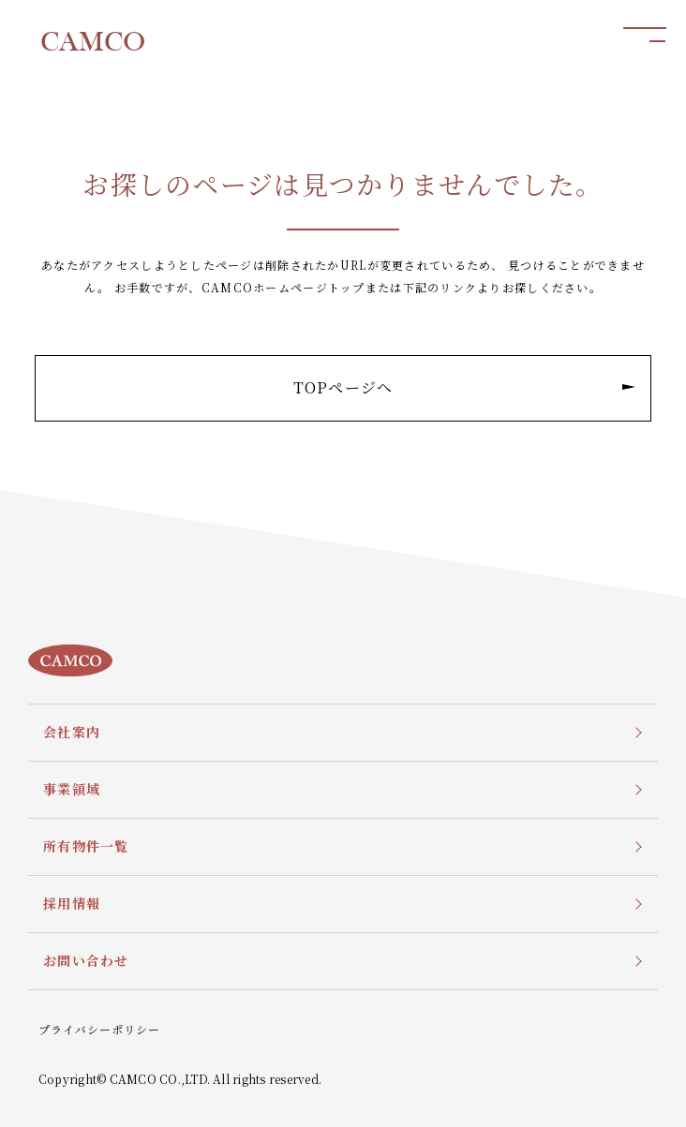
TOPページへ (464, 387)
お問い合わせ (86, 960)
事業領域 (71, 788)
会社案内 (71, 731)
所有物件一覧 (86, 846)
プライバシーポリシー (99, 1029)
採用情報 (71, 903)
